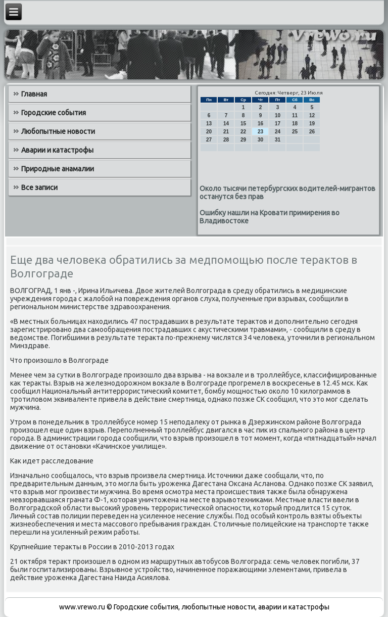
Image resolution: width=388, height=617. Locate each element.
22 (243, 131)
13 (209, 123)
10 (277, 115)
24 (277, 131)
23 (260, 131)
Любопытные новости (58, 131)
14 (226, 123)
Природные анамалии (57, 169)
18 (295, 123)
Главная (34, 94)
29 (243, 140)
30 (260, 140)
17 (277, 123)
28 (226, 140)
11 (295, 115)
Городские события (53, 113)
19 (312, 123)
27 (209, 140)
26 (312, 131)
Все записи (39, 187)
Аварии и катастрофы (57, 150)
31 (277, 140)
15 (243, 123)
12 (312, 115)
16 (260, 123)
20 (209, 131)
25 (295, 131)
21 (226, 131)
